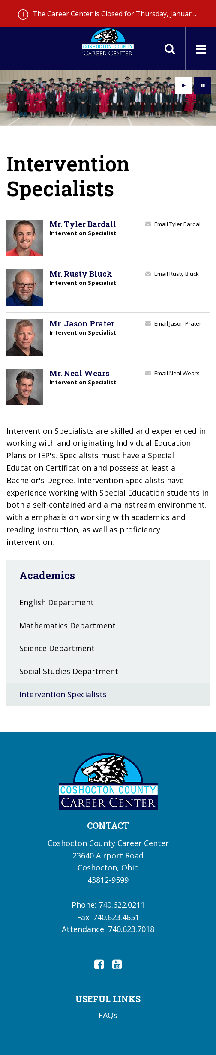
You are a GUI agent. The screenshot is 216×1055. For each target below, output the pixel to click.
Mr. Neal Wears (79, 373)
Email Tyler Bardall (178, 224)
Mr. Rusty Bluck (80, 274)
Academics (47, 575)
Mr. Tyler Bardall (82, 224)
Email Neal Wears (177, 373)
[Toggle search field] (169, 48)
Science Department (57, 648)
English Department (56, 602)
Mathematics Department (67, 625)
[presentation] (183, 85)
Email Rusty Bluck (176, 274)
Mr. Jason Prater (81, 323)
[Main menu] (200, 48)
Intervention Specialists (63, 694)
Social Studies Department (68, 671)
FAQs (108, 1015)
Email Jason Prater (177, 323)
